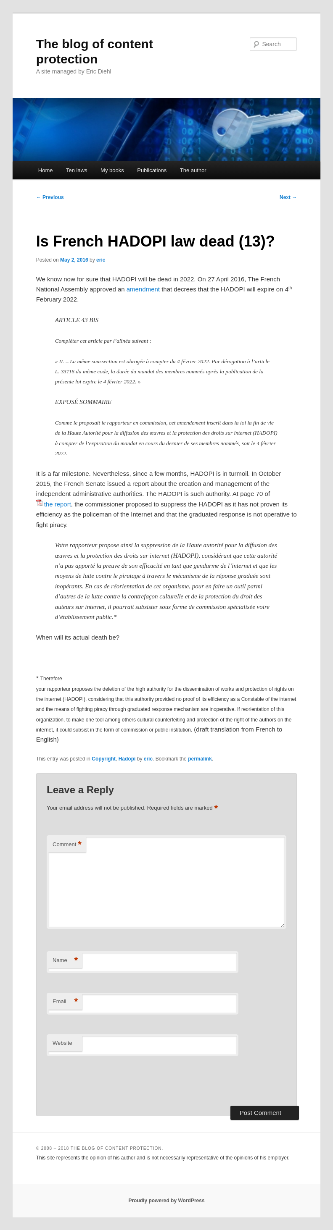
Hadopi (127, 759)
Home (45, 170)
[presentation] (110, 1081)
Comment (67, 845)
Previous (50, 197)
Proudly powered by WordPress (166, 1201)
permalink (200, 759)
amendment (143, 289)
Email (65, 1002)
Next (288, 197)
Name (65, 961)
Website (62, 1043)
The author (193, 170)
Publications (151, 170)
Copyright (104, 759)
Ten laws (76, 170)
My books (112, 170)
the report (57, 504)
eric (100, 260)
